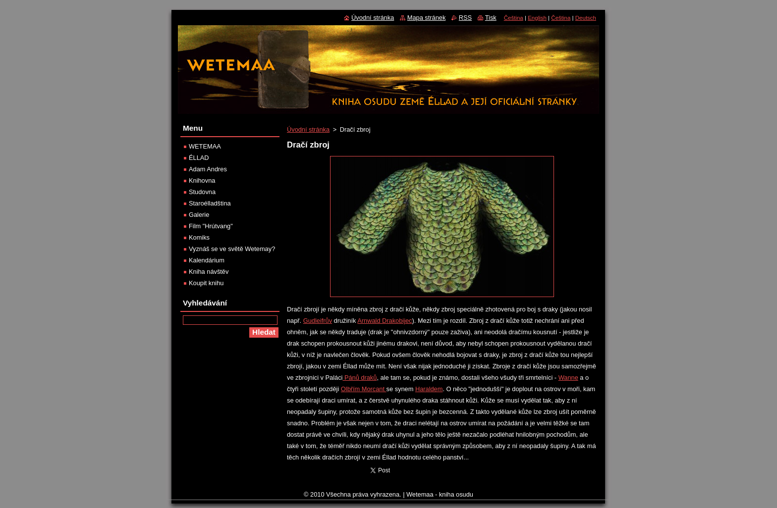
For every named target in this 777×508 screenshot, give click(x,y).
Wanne (568, 377)
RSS (465, 17)
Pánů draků (359, 377)
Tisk (491, 17)
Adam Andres (208, 169)
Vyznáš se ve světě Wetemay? (232, 249)
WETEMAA (205, 146)
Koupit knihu (206, 283)
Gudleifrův (317, 320)
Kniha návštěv (208, 271)
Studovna (202, 192)
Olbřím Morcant (364, 389)
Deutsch (585, 18)
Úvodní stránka (308, 129)
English (537, 18)
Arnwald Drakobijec (384, 320)
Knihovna (202, 180)
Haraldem (429, 389)
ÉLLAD (199, 157)
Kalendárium (206, 260)
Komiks (199, 237)
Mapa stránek (426, 17)
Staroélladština (210, 203)
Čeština (513, 18)
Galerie (199, 214)
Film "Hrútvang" (211, 226)
